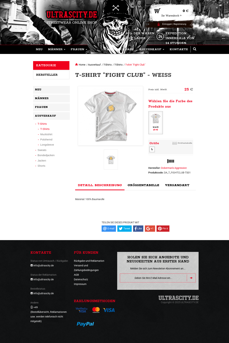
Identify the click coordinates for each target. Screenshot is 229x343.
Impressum (80, 284)
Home (82, 64)
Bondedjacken (46, 155)
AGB (76, 274)
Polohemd (46, 139)
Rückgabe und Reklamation (89, 260)
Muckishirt (46, 134)
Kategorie (46, 65)
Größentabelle (184, 143)
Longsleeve (47, 144)
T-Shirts (107, 64)
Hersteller (47, 75)
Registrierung (180, 24)
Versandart (177, 185)
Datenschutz (81, 279)
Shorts (41, 165)
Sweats (42, 149)
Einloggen (167, 24)
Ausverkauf (94, 64)
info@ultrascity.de (43, 265)
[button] (56, 49)
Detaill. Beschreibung (100, 185)
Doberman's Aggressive (174, 167)
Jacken (42, 160)
